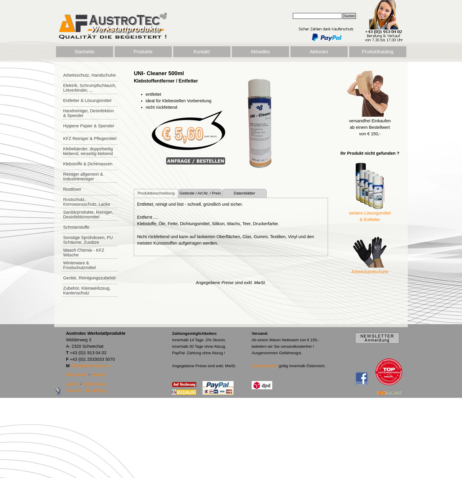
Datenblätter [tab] (244, 193)
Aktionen (319, 51)
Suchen (349, 16)
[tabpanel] (179, 117)
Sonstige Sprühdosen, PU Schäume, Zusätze (88, 240)
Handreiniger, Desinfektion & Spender (88, 113)
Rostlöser (72, 189)
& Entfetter (370, 219)
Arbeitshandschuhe (370, 271)
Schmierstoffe (76, 227)
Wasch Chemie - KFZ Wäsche (83, 252)
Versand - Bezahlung (86, 390)
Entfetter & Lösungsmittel (87, 100)
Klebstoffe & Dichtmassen (88, 163)
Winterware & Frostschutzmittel (79, 265)
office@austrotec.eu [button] (90, 365)
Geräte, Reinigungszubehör (89, 278)
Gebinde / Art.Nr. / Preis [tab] (200, 193)
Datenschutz (94, 384)
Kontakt (201, 51)
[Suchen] (317, 16)
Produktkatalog (377, 51)
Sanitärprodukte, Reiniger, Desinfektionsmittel (88, 214)
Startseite (85, 51)
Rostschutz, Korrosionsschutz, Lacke (86, 202)
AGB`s (72, 384)
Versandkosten (265, 366)
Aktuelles (260, 51)
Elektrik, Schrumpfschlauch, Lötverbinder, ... (89, 88)
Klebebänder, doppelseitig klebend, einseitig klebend (88, 151)
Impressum (76, 374)
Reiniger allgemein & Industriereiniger (83, 176)
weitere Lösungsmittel (370, 213)
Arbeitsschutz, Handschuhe (89, 75)
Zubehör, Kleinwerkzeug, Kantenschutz (86, 290)
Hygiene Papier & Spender (88, 125)
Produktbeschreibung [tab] (156, 193)
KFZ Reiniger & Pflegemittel (89, 138)
